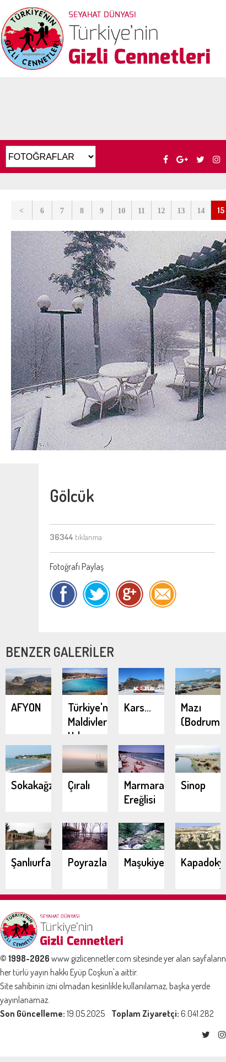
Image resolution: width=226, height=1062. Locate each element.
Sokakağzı (33, 785)
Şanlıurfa (31, 862)
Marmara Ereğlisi (144, 792)
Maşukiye (144, 862)
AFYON (26, 707)
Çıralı (79, 785)
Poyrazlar (89, 862)
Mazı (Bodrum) (202, 714)
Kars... (137, 707)
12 (161, 211)
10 (122, 211)
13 (181, 211)
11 (141, 211)
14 (201, 211)
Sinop (193, 785)
